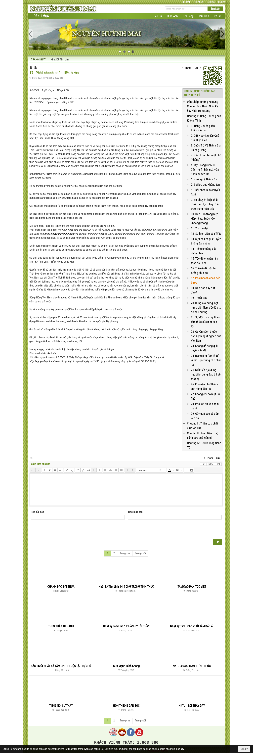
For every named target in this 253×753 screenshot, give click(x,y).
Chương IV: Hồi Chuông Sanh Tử (204, 445)
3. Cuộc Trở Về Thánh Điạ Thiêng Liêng (206, 148)
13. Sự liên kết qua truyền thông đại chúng (206, 241)
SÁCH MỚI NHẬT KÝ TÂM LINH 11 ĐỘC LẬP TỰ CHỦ (61, 666)
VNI (218, 464)
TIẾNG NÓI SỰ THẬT (61, 705)
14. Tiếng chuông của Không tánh (203, 251)
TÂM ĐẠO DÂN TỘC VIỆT (191, 586)
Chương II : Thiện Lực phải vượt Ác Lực (202, 426)
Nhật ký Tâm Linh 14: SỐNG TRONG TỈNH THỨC (126, 586)
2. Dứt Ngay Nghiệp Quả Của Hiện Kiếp (205, 138)
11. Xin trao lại (199, 228)
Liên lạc (211, 1)
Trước (188, 67)
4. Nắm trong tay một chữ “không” (206, 157)
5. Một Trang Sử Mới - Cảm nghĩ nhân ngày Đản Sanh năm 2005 (205, 169)
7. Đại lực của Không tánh (206, 184)
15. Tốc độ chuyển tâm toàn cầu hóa (204, 261)
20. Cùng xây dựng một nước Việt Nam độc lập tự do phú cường (206, 307)
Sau (196, 67)
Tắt (203, 464)
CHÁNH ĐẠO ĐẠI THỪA (60, 586)
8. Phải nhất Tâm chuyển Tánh (205, 192)
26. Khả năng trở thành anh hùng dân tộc (204, 386)
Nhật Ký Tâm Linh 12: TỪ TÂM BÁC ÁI (191, 626)
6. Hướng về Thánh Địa (204, 179)
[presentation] (56, 529)
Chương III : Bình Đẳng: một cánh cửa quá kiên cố (203, 435)
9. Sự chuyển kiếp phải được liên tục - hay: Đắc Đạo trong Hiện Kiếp (205, 204)
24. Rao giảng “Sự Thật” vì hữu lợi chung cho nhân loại (206, 360)
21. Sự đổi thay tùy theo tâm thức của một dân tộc (205, 322)
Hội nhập (198, 1)
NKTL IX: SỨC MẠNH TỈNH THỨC (192, 666)
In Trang (31, 458)
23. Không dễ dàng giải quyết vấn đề (204, 348)
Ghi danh (186, 1)
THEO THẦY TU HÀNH (61, 626)
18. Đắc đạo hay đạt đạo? (203, 290)
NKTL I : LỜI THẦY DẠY (192, 705)
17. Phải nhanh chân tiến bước (205, 280)
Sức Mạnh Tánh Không (126, 666)
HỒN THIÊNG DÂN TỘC (126, 705)
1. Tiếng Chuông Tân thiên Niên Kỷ (203, 128)
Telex (210, 464)
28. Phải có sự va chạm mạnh (205, 406)
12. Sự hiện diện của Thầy (206, 233)
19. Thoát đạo (199, 297)
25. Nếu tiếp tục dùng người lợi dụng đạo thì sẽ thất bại (205, 374)
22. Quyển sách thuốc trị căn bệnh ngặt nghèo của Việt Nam (206, 336)
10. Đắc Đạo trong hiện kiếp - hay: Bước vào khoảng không (204, 218)
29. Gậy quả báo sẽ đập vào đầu (205, 416)
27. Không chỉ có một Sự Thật (205, 396)
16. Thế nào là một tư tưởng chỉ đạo (203, 271)
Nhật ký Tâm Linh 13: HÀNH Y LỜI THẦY (126, 626)
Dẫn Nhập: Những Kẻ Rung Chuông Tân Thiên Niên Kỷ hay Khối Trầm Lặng (202, 106)
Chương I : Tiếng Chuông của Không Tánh (204, 118)
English (221, 1)
